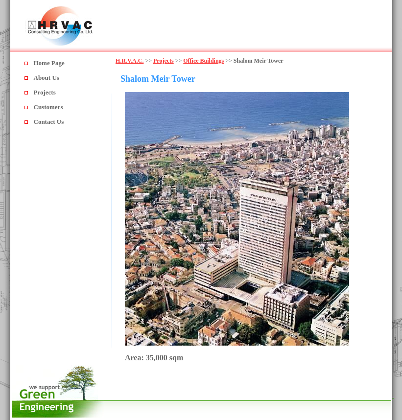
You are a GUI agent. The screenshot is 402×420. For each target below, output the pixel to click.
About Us (46, 77)
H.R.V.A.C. (129, 60)
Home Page (49, 63)
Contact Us (49, 121)
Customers (48, 107)
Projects (45, 92)
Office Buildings (203, 60)
